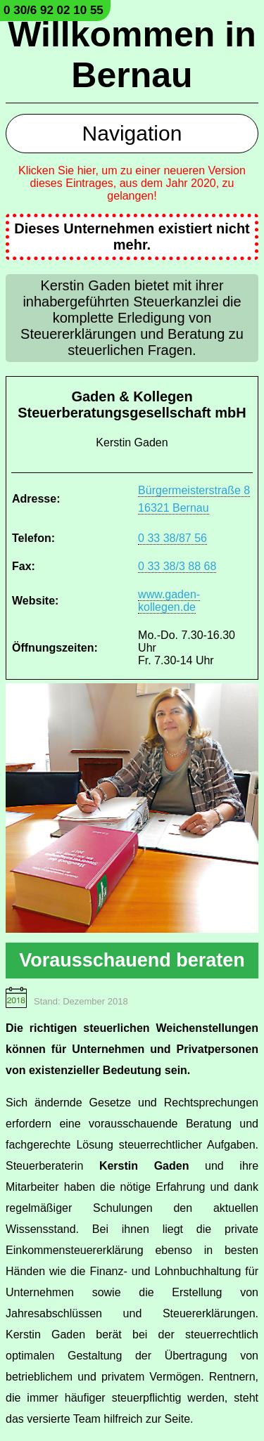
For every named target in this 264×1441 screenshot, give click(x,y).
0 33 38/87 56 (172, 538)
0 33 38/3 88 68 (177, 566)
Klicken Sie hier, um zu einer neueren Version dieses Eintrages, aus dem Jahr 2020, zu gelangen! (132, 183)
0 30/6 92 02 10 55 (53, 10)
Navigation (132, 133)
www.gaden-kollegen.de (169, 600)
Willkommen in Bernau (132, 55)
